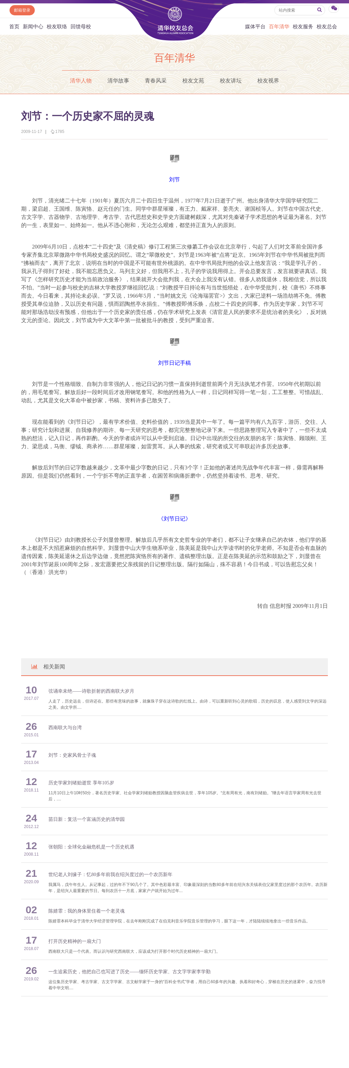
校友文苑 (193, 81)
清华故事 (118, 81)
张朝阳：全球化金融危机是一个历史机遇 (91, 846)
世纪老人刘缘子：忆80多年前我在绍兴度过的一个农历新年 (110, 874)
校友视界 (268, 81)
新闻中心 (33, 26)
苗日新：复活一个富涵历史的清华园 (86, 819)
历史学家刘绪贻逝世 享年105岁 (81, 782)
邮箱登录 (22, 10)
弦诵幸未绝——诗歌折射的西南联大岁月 (91, 691)
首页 (14, 26)
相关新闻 (47, 667)
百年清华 (279, 26)
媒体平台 (255, 26)
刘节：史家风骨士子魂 (72, 755)
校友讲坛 (231, 81)
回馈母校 (81, 26)
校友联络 (57, 26)
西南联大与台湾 (65, 727)
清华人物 (81, 81)
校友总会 (327, 26)
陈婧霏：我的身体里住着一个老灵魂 (86, 911)
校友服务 (303, 26)
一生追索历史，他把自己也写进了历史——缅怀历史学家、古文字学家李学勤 (129, 971)
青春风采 (156, 81)
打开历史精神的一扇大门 (74, 941)
